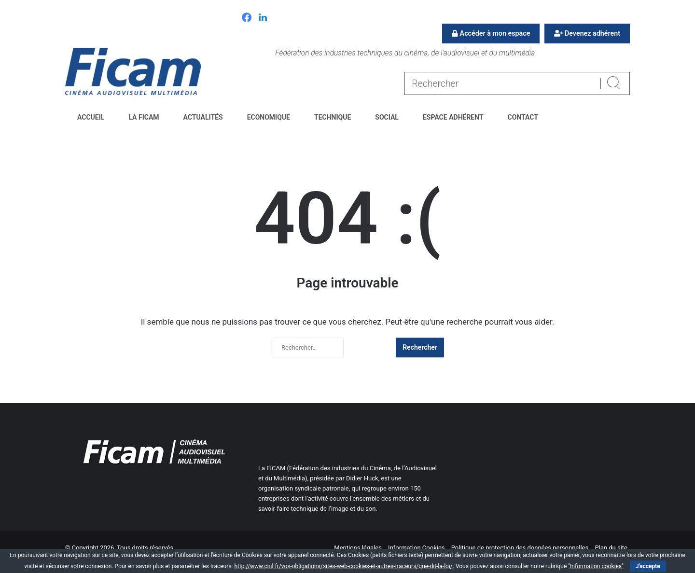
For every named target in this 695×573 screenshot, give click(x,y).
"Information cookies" (596, 566)
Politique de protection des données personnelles (519, 547)
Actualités (203, 117)
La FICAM (143, 117)
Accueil (90, 117)
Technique (332, 117)
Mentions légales (358, 547)
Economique (268, 117)
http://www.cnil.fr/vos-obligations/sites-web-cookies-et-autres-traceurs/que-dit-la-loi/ (343, 566)
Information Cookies (416, 547)
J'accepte (648, 566)
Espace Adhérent (453, 117)
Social (387, 117)
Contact (523, 117)
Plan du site (611, 547)
